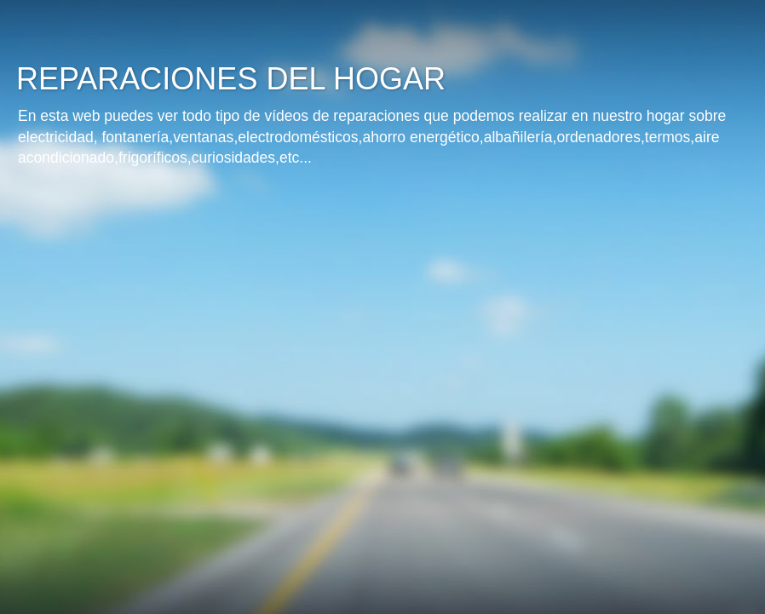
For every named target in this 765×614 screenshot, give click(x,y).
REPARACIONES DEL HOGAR (231, 78)
